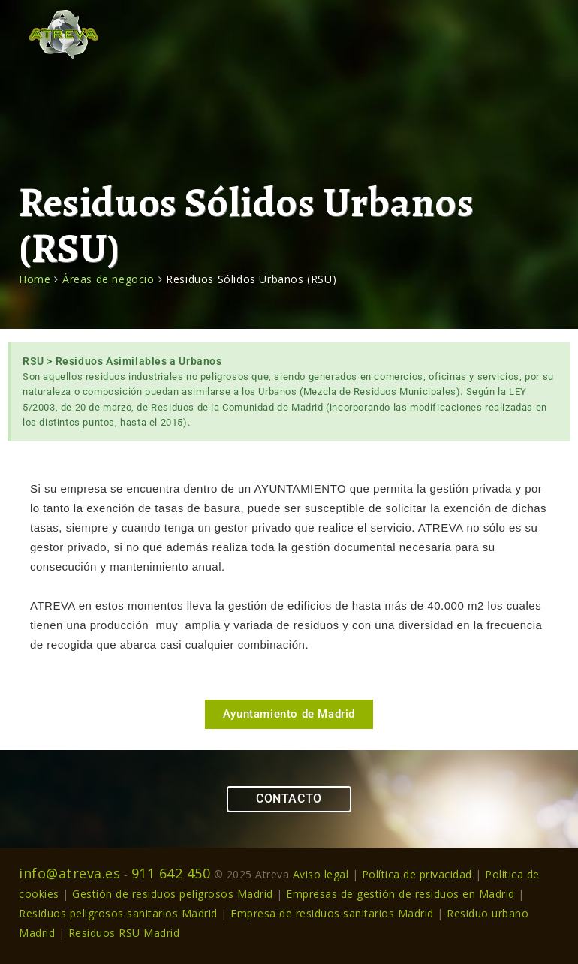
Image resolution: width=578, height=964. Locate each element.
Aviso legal (321, 874)
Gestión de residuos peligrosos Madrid (174, 894)
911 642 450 (171, 873)
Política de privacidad (417, 874)
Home (34, 279)
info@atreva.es (69, 873)
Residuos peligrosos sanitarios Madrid (118, 913)
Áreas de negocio (108, 279)
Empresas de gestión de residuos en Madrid (400, 894)
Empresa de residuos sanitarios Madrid (332, 913)
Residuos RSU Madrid (124, 933)
